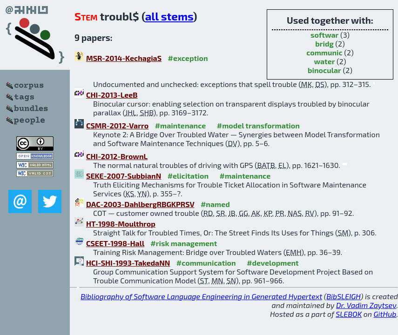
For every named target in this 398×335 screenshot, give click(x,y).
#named (215, 204)
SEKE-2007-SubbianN (123, 175)
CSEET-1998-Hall (115, 243)
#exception (188, 58)
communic (324, 52)
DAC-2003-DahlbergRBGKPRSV (140, 204)
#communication (206, 262)
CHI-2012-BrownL (117, 156)
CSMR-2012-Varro (117, 125)
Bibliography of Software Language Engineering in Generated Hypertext (201, 296)
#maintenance (180, 125)
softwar (324, 34)
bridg (324, 43)
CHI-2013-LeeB (112, 94)
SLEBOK (349, 313)
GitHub (385, 313)
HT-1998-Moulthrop (120, 223)
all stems (169, 16)
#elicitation (188, 175)
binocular (324, 70)
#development (272, 262)
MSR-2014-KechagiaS (124, 58)
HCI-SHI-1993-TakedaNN (128, 262)
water (324, 61)
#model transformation (258, 125)
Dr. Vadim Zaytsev (366, 305)
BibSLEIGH (343, 296)
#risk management (183, 243)
